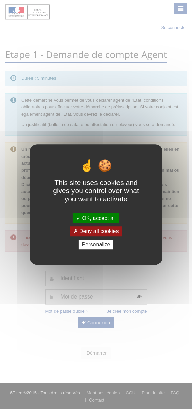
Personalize (96, 244)
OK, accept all (96, 218)
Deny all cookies (96, 231)
